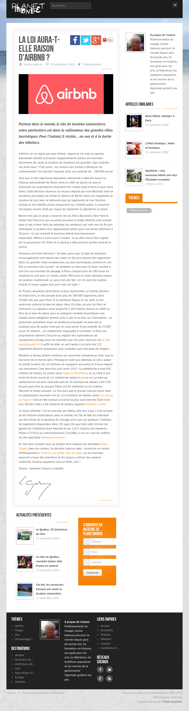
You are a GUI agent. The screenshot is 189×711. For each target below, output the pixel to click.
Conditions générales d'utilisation (44, 692)
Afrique (19, 655)
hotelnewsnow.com (53, 437)
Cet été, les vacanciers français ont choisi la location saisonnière (49, 589)
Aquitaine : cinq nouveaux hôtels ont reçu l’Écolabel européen (161, 175)
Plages (19, 630)
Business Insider (95, 404)
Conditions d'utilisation (111, 648)
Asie (17, 668)
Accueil (105, 626)
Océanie (20, 681)
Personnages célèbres (25, 639)
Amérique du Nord (25, 659)
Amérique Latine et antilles (25, 664)
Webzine (106, 639)
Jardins (19, 626)
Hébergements (92, 64)
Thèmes (134, 197)
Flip (107, 40)
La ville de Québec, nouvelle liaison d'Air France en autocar (49, 561)
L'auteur (105, 643)
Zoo (17, 634)
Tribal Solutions (172, 701)
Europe (19, 677)
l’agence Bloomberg (75, 373)
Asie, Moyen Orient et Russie (25, 673)
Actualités (107, 630)
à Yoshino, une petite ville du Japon (60, 453)
